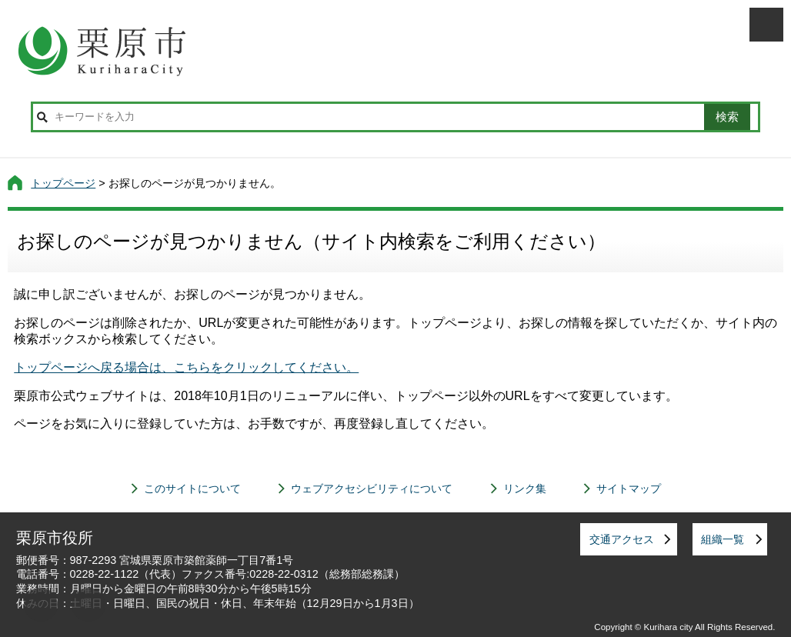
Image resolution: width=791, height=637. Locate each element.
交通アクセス (621, 539)
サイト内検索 (42, 117)
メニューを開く (766, 25)
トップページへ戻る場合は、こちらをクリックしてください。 (186, 367)
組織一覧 (722, 539)
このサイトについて (192, 488)
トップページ (63, 183)
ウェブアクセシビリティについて (371, 488)
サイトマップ (628, 488)
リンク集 (524, 488)
